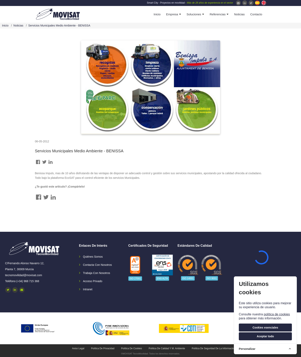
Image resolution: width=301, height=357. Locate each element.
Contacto (256, 14)
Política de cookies (131, 348)
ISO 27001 (135, 278)
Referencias (218, 14)
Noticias (239, 14)
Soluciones (194, 14)
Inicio (157, 14)
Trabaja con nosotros (96, 273)
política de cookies (277, 314)
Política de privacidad (102, 348)
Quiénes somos (93, 256)
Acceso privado (92, 281)
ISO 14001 (188, 278)
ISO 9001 (212, 278)
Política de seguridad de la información (213, 348)
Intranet (87, 289)
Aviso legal (78, 348)
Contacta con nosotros (97, 264)
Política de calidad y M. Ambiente (167, 348)
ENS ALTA (162, 278)
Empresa (172, 14)
